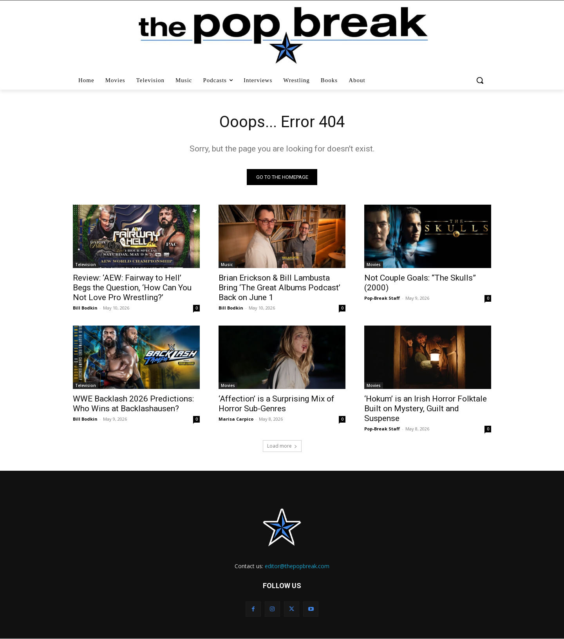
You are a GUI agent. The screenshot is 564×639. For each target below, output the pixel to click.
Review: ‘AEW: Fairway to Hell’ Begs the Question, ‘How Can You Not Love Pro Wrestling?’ (132, 287)
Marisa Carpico (236, 419)
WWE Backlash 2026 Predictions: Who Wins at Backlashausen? (133, 403)
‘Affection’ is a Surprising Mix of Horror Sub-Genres (276, 403)
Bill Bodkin (85, 308)
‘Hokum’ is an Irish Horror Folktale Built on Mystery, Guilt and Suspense (425, 408)
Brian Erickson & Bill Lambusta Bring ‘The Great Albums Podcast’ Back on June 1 (279, 287)
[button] (480, 80)
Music (227, 264)
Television (85, 264)
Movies (374, 264)
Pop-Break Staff (382, 298)
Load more (282, 446)
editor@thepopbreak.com (297, 566)
